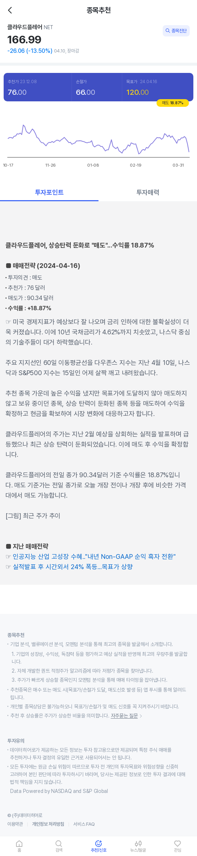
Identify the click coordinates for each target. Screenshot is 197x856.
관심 (177, 850)
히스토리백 (12, 10)
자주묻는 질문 (127, 716)
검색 (59, 850)
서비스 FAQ (84, 824)
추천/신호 (99, 850)
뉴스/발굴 (138, 850)
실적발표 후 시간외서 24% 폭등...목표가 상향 (73, 567)
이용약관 (15, 824)
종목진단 (176, 31)
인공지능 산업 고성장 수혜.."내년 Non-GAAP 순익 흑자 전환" (94, 556)
